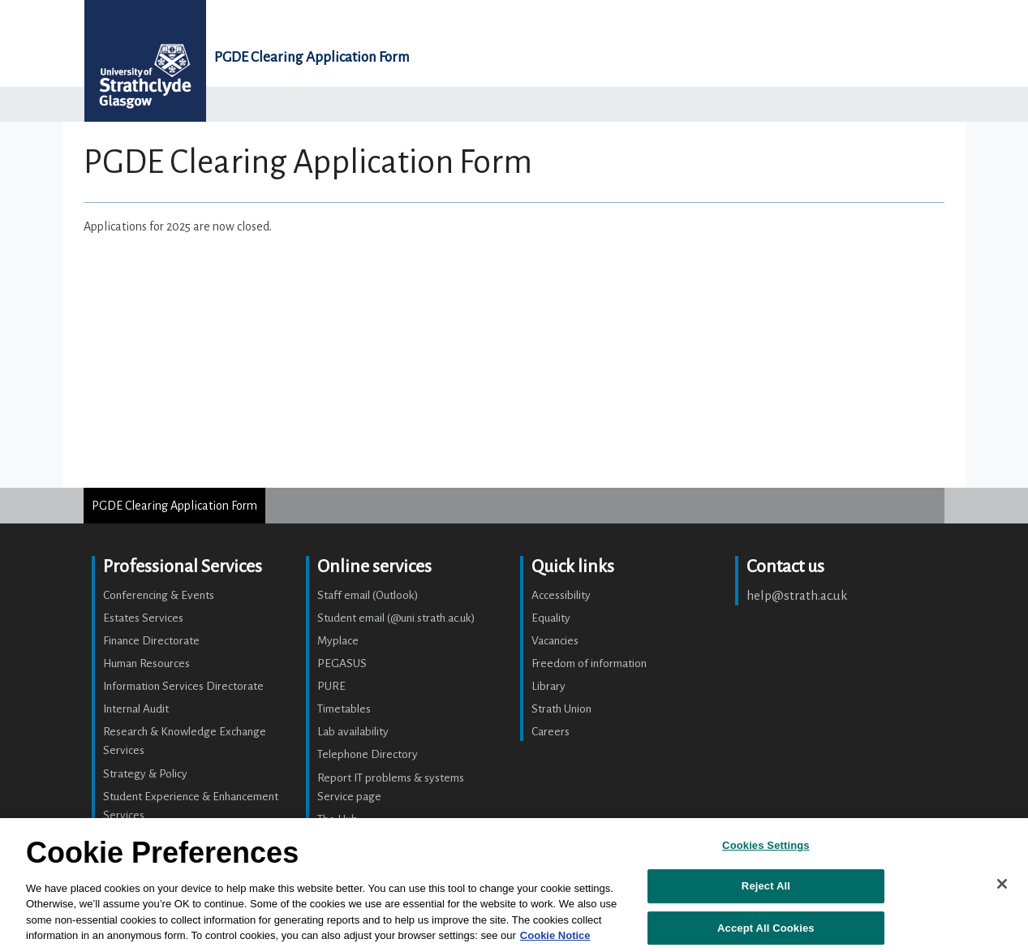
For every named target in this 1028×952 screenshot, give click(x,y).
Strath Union (561, 709)
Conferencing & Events (158, 595)
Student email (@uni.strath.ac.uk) (396, 618)
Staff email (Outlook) (368, 595)
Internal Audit (136, 709)
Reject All (766, 886)
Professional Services (182, 566)
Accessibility (561, 595)
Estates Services (143, 618)
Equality (550, 618)
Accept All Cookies (766, 928)
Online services (374, 566)
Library (548, 686)
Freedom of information (589, 663)
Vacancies (555, 641)
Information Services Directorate (183, 686)
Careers (550, 732)
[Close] (1002, 884)
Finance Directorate (151, 641)
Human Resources (146, 663)
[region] (514, 885)
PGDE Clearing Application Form (312, 57)
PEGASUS (342, 663)
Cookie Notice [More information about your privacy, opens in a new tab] (555, 935)
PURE (331, 686)
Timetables (344, 709)
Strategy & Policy (145, 774)
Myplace (338, 641)
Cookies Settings (766, 845)
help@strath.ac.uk (796, 595)
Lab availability (353, 732)
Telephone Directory (367, 754)
